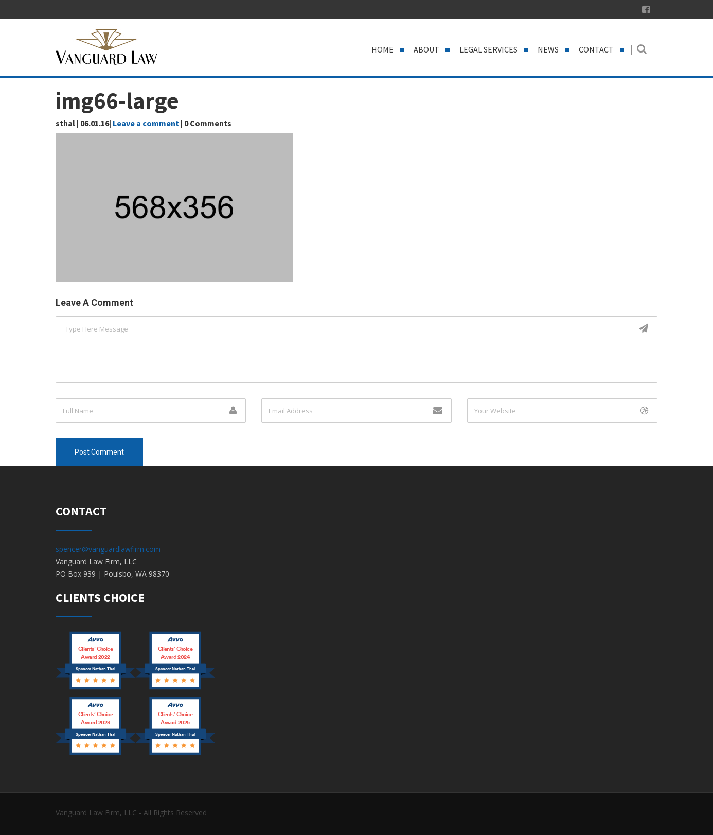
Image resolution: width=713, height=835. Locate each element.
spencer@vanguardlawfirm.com (108, 549)
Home (382, 49)
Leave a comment (146, 123)
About (426, 49)
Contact (596, 49)
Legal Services (488, 49)
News (548, 49)
